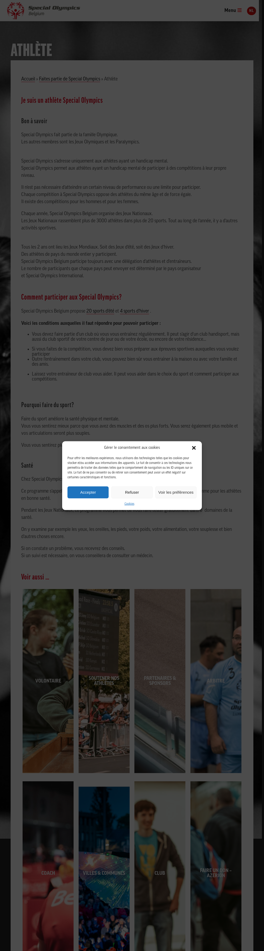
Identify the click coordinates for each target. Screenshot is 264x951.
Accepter (88, 492)
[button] (194, 447)
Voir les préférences (176, 492)
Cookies (129, 503)
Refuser (132, 492)
